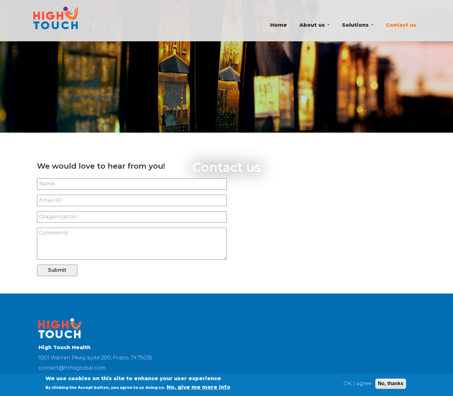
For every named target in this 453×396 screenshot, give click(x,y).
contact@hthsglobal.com (72, 368)
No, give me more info (198, 388)
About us (314, 25)
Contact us (401, 25)
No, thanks (391, 384)
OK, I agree (358, 385)
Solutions (357, 25)
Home (278, 25)
